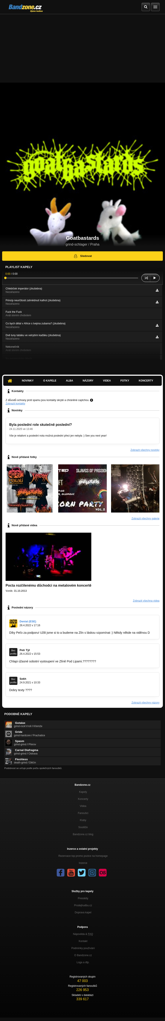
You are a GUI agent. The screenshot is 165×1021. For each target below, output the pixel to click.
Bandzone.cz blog (83, 834)
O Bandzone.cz (83, 955)
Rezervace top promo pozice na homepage (83, 855)
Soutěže (83, 827)
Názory (88, 380)
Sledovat (82, 256)
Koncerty (146, 380)
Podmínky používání (83, 948)
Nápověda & (83, 934)
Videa (107, 380)
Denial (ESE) (28, 621)
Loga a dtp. (82, 962)
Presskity (83, 898)
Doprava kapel (83, 912)
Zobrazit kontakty (15, 403)
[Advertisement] (82, 46)
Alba (69, 380)
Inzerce (83, 863)
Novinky (28, 380)
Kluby (83, 820)
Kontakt (83, 941)
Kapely (83, 791)
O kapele (49, 380)
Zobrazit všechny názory (145, 702)
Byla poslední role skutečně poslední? (40, 424)
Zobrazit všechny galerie (145, 518)
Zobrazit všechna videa (146, 600)
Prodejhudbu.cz (83, 905)
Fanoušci (83, 813)
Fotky (124, 380)
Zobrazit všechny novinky (144, 450)
